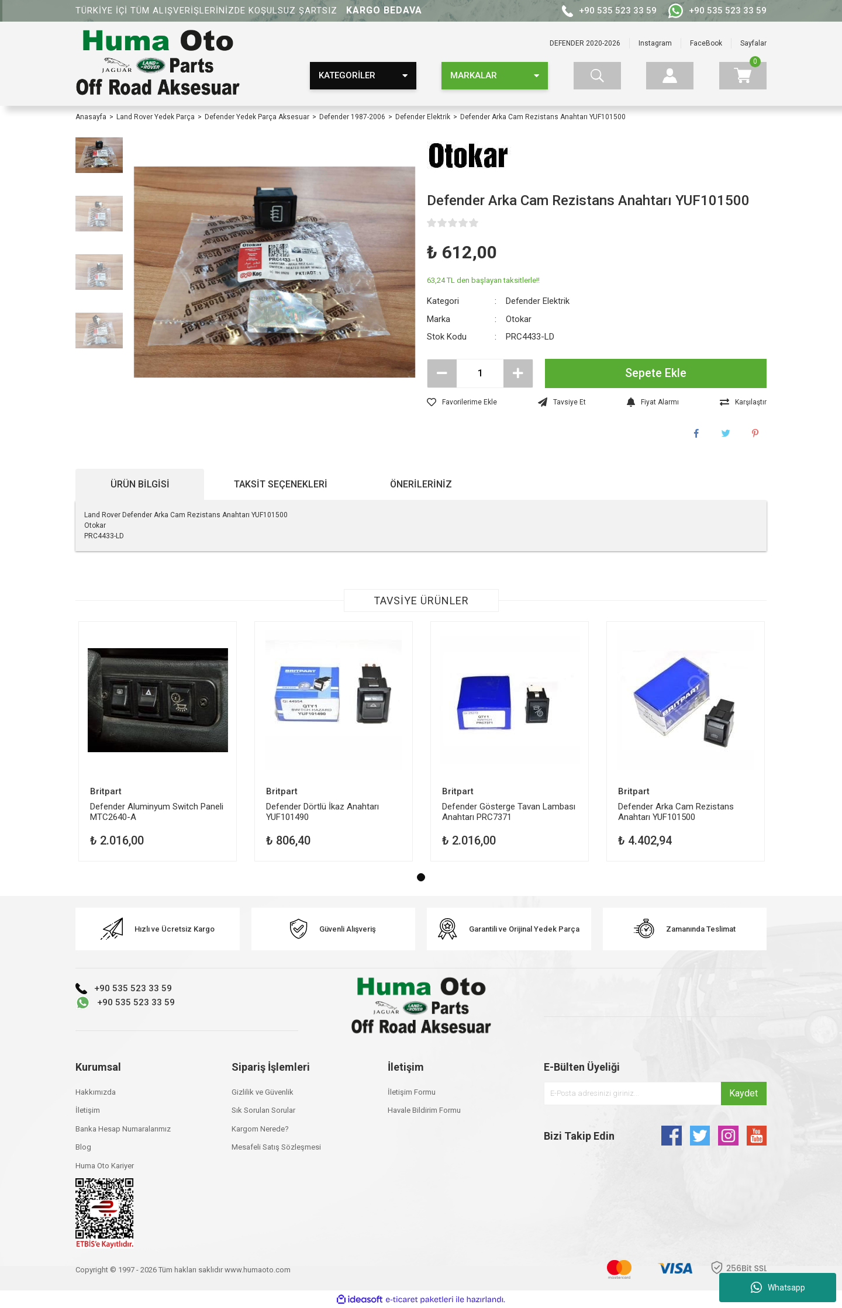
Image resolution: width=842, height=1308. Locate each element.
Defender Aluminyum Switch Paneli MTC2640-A (156, 811)
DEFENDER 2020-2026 (585, 43)
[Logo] (157, 63)
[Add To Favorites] (462, 402)
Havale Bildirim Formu (424, 1110)
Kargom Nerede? (260, 1128)
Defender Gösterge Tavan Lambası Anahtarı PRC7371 (508, 811)
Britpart (106, 791)
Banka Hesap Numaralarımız (123, 1128)
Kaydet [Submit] (743, 1093)
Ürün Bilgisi (140, 484)
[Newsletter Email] (655, 1093)
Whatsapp (778, 1287)
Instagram (655, 43)
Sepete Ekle (655, 373)
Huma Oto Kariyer (104, 1165)
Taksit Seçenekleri (280, 484)
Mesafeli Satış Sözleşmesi (276, 1147)
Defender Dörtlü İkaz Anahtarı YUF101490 (322, 811)
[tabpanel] (158, 741)
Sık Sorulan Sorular (263, 1110)
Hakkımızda (95, 1092)
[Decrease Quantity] (442, 373)
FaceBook (706, 43)
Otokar (519, 319)
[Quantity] (480, 373)
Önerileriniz (421, 484)
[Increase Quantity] (518, 373)
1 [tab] (421, 877)
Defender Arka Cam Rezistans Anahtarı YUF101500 (676, 811)
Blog (83, 1147)
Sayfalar (753, 43)
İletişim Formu (412, 1092)
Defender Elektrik (538, 301)
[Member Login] (669, 75)
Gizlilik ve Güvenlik (263, 1092)
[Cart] (743, 75)
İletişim (87, 1110)
